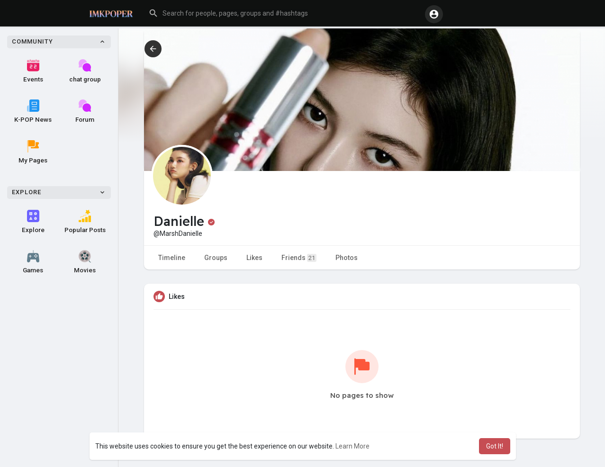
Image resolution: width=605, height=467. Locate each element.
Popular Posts (85, 222)
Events (33, 71)
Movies (85, 262)
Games (33, 262)
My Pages (32, 152)
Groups (215, 257)
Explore (33, 222)
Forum (84, 111)
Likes (254, 257)
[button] (283, 13)
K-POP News (33, 111)
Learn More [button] (352, 446)
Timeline (171, 257)
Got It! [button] (494, 446)
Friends (298, 258)
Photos (346, 257)
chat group (85, 71)
